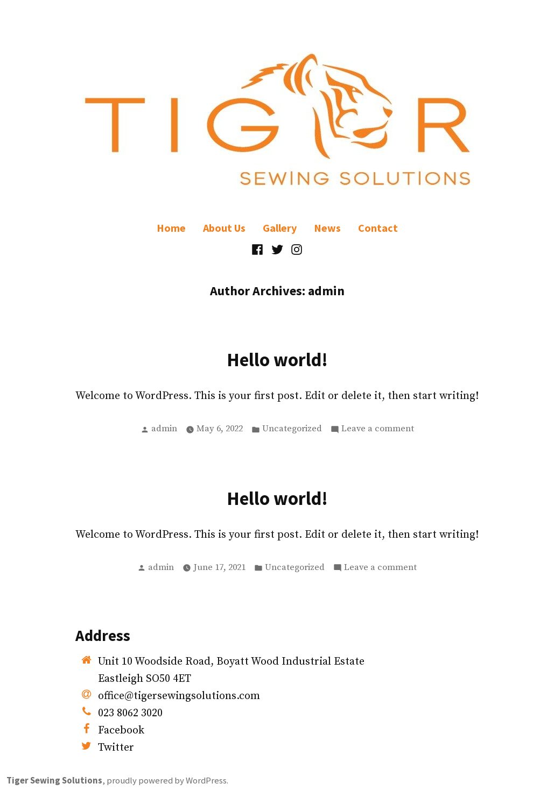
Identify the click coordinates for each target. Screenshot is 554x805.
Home (171, 227)
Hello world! (277, 359)
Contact (378, 227)
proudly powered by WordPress (167, 780)
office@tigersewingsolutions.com (179, 696)
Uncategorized (292, 428)
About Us (224, 227)
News (327, 227)
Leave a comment (377, 429)
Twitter (116, 747)
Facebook (121, 730)
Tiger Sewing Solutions (54, 780)
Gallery (280, 227)
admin (164, 428)
